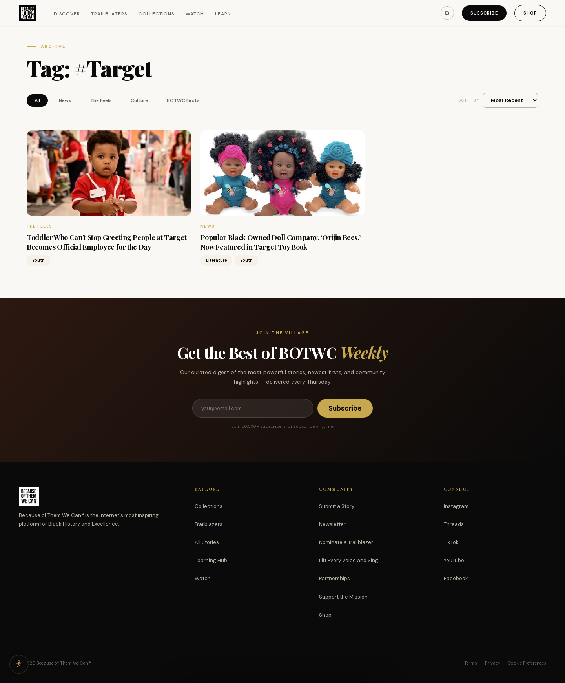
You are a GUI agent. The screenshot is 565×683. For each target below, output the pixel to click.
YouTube (454, 560)
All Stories (207, 542)
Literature (216, 260)
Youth (38, 260)
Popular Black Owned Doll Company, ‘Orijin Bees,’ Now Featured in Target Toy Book (280, 242)
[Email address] (252, 408)
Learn (223, 14)
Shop (530, 13)
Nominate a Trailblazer (346, 542)
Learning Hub (211, 560)
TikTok (451, 542)
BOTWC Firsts (183, 100)
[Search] (447, 13)
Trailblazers (109, 14)
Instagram (456, 506)
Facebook (456, 578)
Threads (454, 524)
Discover (67, 14)
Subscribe (484, 13)
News (65, 100)
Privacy (492, 663)
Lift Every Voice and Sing (348, 560)
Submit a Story (336, 506)
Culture (139, 100)
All (37, 100)
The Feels (101, 100)
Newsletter (332, 524)
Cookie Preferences (527, 663)
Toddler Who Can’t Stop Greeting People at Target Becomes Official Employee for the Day (107, 242)
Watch (195, 14)
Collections (157, 14)
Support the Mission (343, 597)
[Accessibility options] (18, 664)
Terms (470, 663)
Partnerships (334, 578)
